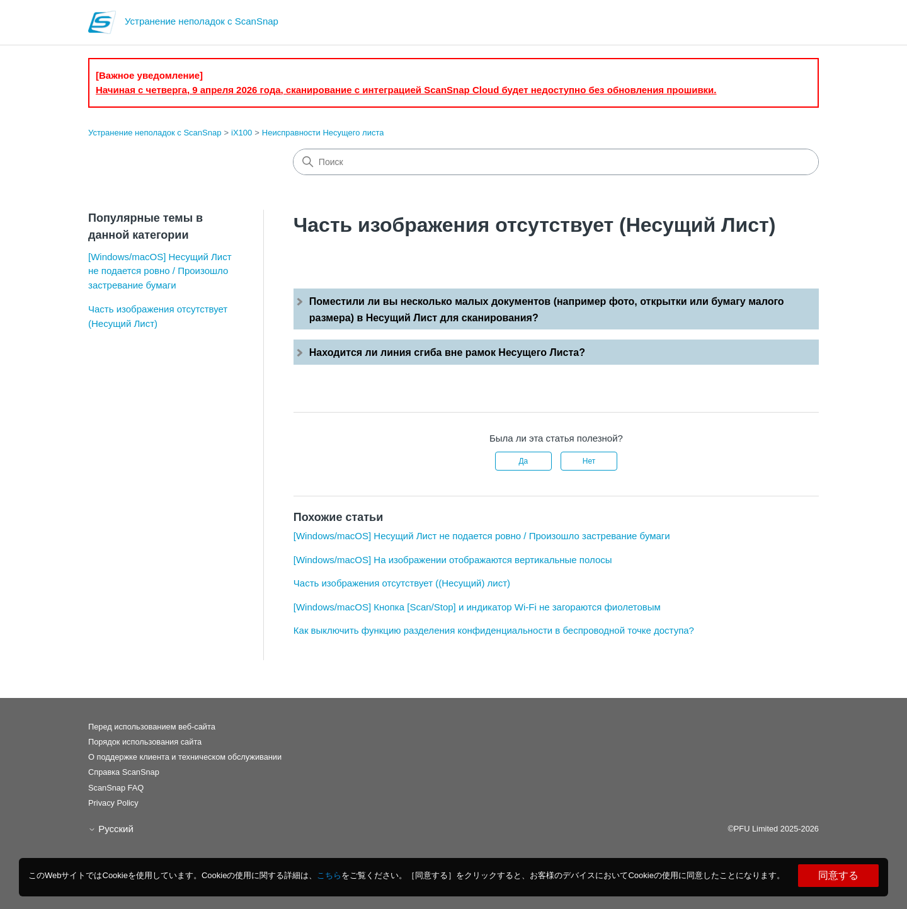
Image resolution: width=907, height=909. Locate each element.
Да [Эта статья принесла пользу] (523, 461)
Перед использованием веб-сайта (151, 726)
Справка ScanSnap (123, 772)
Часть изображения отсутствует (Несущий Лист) (157, 316)
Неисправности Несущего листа (323, 132)
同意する (838, 875)
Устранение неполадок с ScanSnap (154, 132)
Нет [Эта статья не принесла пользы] (589, 461)
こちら (329, 875)
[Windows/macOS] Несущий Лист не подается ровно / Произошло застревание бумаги (160, 270)
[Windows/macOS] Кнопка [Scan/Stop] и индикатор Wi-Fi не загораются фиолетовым (477, 607)
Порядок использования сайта (145, 741)
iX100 (241, 132)
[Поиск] (556, 161)
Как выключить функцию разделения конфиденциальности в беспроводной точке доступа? (494, 630)
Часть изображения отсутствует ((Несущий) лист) (402, 583)
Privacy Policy (113, 803)
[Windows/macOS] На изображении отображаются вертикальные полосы (453, 559)
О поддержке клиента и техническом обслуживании (185, 757)
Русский (111, 828)
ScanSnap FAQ (116, 787)
